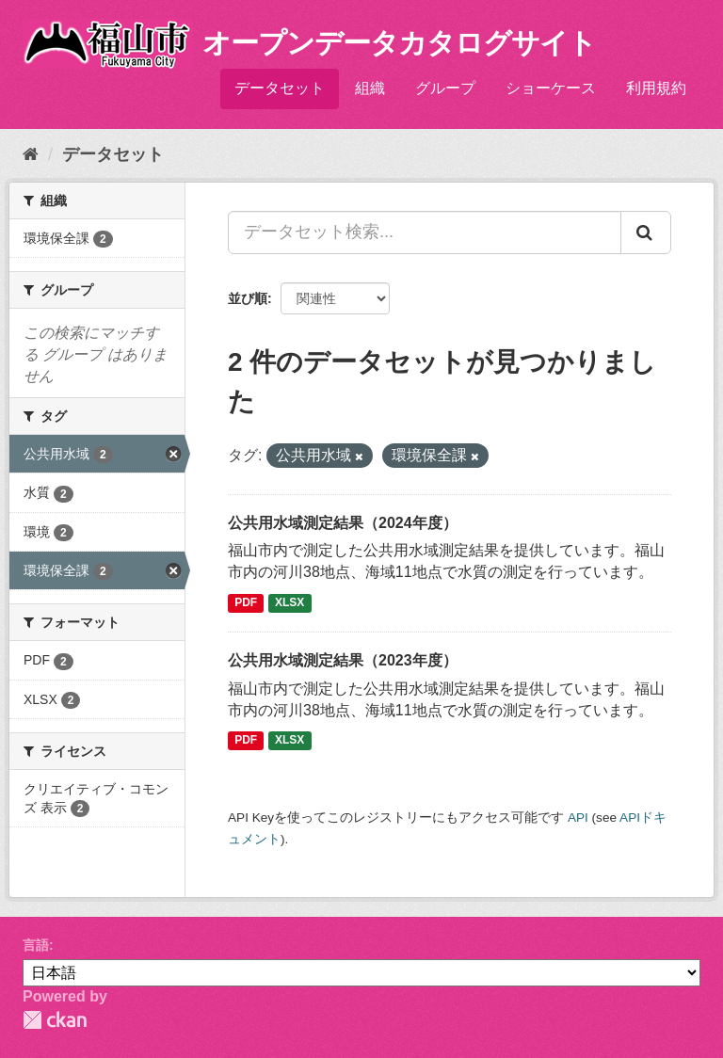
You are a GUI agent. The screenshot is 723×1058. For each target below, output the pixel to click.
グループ (445, 88)
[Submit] (645, 232)
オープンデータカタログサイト (399, 42)
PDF (245, 602)
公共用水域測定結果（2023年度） (343, 660)
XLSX (289, 602)
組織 (370, 88)
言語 (36, 945)
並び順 (247, 298)
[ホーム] (31, 154)
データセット (279, 88)
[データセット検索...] (424, 232)
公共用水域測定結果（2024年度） (343, 523)
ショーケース (551, 88)
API (578, 817)
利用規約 (656, 88)
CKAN (55, 1020)
